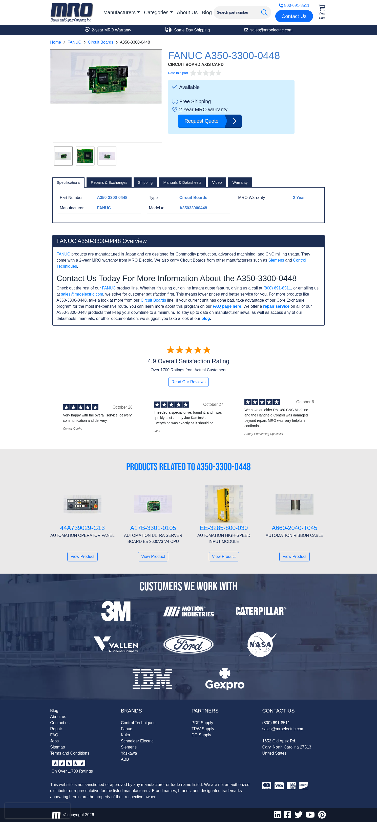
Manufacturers (119, 12)
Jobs (54, 741)
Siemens (276, 260)
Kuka (125, 735)
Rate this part (178, 73)
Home (55, 42)
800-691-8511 (294, 5)
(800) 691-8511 (277, 288)
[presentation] (37, 810)
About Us (187, 12)
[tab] (68, 182)
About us (58, 717)
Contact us (59, 723)
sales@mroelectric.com (82, 294)
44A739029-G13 (82, 527)
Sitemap (57, 747)
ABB (125, 759)
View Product (82, 556)
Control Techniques (138, 723)
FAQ (54, 735)
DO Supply (201, 735)
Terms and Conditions (69, 753)
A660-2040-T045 (294, 527)
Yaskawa (129, 753)
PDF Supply (202, 723)
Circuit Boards (100, 42)
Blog (207, 12)
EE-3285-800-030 (224, 527)
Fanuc (126, 729)
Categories (156, 12)
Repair (56, 729)
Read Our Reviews (188, 382)
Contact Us (294, 16)
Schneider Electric (137, 741)
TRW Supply (203, 729)
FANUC (74, 42)
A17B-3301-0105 (153, 527)
